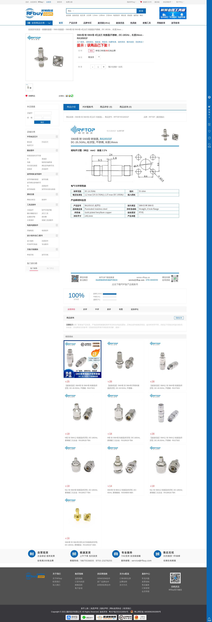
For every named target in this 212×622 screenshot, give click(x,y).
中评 (97, 309)
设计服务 (30, 241)
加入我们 (56, 585)
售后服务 (145, 585)
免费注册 (69, 2)
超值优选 (75, 15)
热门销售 (33, 268)
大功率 (88, 15)
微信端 (157, 2)
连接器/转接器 (34, 29)
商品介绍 (71, 107)
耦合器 (123, 15)
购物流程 (78, 585)
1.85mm (102, 15)
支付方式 (123, 585)
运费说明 (123, 582)
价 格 (29, 118)
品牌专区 (87, 23)
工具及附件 (42, 205)
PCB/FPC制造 (32, 244)
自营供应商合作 (103, 585)
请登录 (59, 2)
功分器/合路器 (32, 166)
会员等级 (145, 591)
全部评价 (71, 309)
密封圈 (44, 217)
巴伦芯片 (45, 142)
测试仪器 (42, 194)
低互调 (82, 15)
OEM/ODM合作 (103, 578)
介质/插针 (30, 220)
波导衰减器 (31, 189)
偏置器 (136, 15)
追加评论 (134, 309)
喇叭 (141, 15)
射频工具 (147, 23)
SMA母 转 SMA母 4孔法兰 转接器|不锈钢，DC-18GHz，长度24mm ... (94, 29)
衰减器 (129, 15)
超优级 (68, 15)
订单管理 (145, 588)
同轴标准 (161, 23)
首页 (61, 23)
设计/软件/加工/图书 (42, 235)
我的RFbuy (131, 2)
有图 (121, 309)
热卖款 (133, 23)
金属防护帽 (31, 217)
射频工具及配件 (47, 220)
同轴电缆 (30, 230)
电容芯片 (30, 145)
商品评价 (106, 107)
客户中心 (180, 2)
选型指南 (78, 578)
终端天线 (30, 255)
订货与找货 (79, 582)
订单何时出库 (125, 578)
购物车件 (147, 2)
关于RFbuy (57, 578)
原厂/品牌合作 (103, 582)
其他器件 (45, 169)
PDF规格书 (88, 107)
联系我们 (56, 582)
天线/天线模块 (42, 249)
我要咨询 (179, 318)
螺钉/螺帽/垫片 (32, 213)
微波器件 (42, 150)
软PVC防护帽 (47, 210)
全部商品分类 (38, 23)
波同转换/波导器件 (42, 174)
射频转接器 (47, 29)
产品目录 (73, 23)
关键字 (29, 113)
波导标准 (175, 23)
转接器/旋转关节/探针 (34, 156)
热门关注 (50, 268)
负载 (28, 162)
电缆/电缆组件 (42, 225)
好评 (85, 309)
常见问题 (145, 578)
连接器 (29, 169)
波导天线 (45, 255)
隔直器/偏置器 (47, 162)
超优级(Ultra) (104, 23)
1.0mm (95, 15)
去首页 (48, 2)
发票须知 (145, 582)
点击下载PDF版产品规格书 (125, 284)
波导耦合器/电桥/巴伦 (34, 183)
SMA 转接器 (59, 29)
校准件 (44, 200)
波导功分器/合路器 (48, 189)
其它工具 (45, 213)
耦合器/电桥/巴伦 (48, 166)
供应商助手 (168, 2)
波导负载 (45, 179)
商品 (69, 11)
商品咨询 (126, 107)
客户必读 (78, 588)
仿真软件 (45, 241)
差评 (109, 309)
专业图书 (45, 244)
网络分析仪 (31, 200)
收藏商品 (32, 96)
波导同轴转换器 (32, 179)
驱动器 (29, 142)
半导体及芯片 (42, 137)
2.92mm (109, 15)
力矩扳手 (30, 210)
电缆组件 (116, 15)
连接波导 (45, 186)
